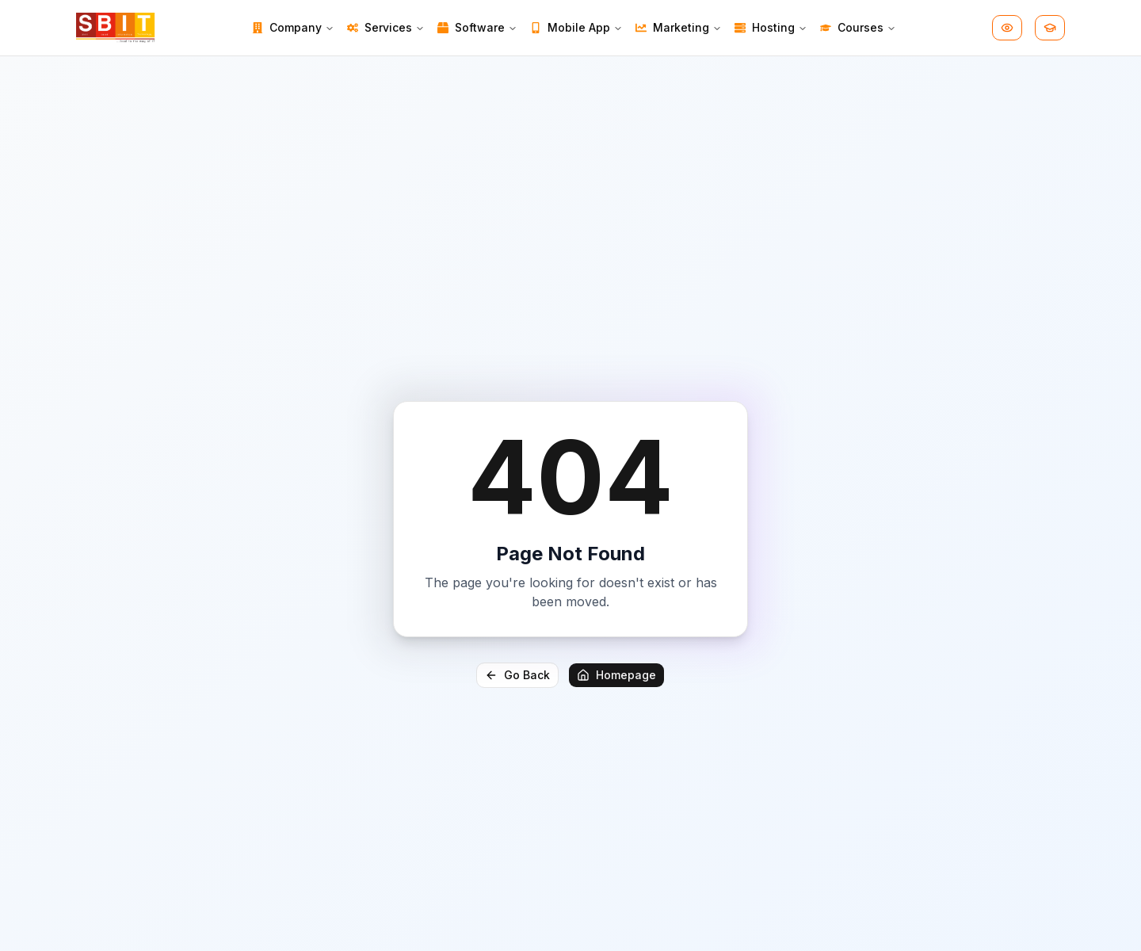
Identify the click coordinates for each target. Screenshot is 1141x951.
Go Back (517, 675)
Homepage (616, 675)
